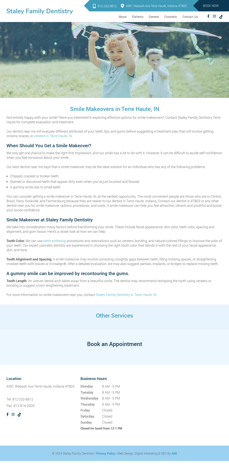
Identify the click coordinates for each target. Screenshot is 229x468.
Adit (174, 453)
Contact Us (190, 17)
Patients (137, 17)
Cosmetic (170, 17)
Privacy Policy (105, 453)
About (123, 17)
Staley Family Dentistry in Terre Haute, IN (126, 294)
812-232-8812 (105, 6)
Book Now (211, 6)
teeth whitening (54, 240)
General (154, 17)
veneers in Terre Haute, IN (53, 136)
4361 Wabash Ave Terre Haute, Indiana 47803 (154, 6)
